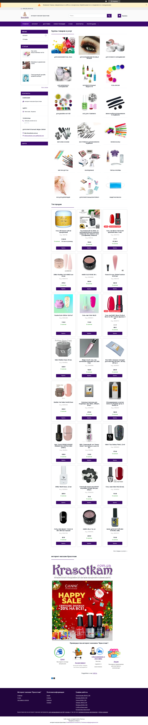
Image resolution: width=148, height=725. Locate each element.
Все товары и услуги (120, 551)
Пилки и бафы (115, 142)
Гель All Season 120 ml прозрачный (63, 231)
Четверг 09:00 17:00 (81, 702)
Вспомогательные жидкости (89, 86)
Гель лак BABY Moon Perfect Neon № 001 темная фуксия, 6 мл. (115, 317)
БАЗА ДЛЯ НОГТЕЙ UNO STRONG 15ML (115, 529)
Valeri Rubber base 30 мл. (63, 360)
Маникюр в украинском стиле (38, 62)
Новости (49, 700)
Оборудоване (89, 170)
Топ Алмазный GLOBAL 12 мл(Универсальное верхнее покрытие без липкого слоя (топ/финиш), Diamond (89, 233)
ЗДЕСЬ (95, 673)
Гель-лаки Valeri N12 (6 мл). (115, 487)
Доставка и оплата (23, 700)
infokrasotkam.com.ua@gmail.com (34, 135)
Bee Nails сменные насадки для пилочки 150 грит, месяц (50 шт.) (115, 361)
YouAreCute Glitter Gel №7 (63, 315)
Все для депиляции (63, 197)
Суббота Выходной (81, 707)
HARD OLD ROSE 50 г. (89, 274)
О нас (71, 24)
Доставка (46, 24)
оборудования (103, 712)
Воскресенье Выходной (83, 709)
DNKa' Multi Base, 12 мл (63, 487)
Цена (62, 659)
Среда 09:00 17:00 (81, 700)
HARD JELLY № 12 (89, 529)
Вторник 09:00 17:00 (81, 698)
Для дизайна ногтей (63, 113)
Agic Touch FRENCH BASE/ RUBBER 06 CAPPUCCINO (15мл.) (63, 446)
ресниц (67, 712)
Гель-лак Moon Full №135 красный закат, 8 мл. (115, 231)
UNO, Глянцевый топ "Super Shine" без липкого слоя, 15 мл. (89, 446)
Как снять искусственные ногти (37, 51)
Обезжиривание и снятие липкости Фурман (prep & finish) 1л (115, 403)
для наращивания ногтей (56, 712)
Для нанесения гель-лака (63, 57)
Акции (116, 662)
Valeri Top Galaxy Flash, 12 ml (115, 444)
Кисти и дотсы (63, 170)
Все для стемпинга (89, 113)
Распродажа (91, 24)
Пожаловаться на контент (73, 722)
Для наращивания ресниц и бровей (89, 57)
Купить (63, 248)
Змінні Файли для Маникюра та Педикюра (115, 114)
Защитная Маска (115, 197)
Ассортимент (80, 663)
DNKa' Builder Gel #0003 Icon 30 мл (63, 275)
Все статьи (45, 87)
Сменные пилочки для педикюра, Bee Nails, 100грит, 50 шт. (89, 403)
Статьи (25, 46)
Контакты (79, 24)
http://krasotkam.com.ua (31, 133)
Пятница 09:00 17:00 (81, 705)
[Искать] (109, 15)
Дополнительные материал (89, 197)
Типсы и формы (115, 170)
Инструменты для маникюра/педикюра (89, 142)
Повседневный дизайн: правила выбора (38, 75)
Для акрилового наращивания (63, 86)
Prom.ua (82, 719)
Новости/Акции (59, 24)
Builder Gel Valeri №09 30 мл (63, 402)
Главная (25, 24)
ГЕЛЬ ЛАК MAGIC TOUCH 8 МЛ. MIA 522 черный (63, 529)
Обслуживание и (98, 657)
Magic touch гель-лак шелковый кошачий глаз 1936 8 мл (89, 361)
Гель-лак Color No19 (89, 315)
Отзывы (25, 39)
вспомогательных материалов (88, 712)
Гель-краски (115, 85)
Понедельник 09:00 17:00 (83, 695)
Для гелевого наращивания (115, 57)
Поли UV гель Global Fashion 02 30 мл (115, 275)
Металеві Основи (63, 142)
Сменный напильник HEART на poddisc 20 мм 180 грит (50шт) (89, 488)
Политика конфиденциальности (89, 722)
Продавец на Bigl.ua (74, 720)
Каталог (35, 24)
